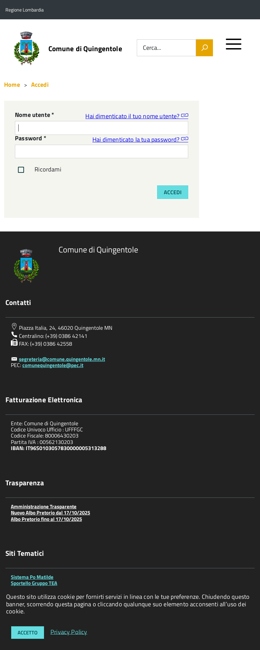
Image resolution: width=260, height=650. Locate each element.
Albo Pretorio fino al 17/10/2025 (46, 519)
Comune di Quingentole (85, 48)
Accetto (28, 632)
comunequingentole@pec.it (52, 365)
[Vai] (204, 47)
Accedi (172, 192)
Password (30, 139)
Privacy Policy (68, 631)
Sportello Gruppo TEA (34, 583)
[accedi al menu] (234, 47)
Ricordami (38, 170)
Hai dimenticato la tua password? (140, 139)
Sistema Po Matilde (32, 577)
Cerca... (152, 48)
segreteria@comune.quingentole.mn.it (62, 359)
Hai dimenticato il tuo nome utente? (136, 115)
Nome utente (34, 115)
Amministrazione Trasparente (44, 506)
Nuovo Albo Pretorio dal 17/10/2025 (50, 512)
